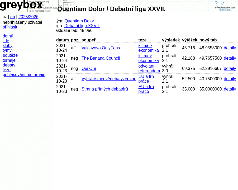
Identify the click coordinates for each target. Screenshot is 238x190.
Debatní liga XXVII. (82, 25)
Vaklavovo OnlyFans (101, 48)
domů (8, 36)
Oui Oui (89, 68)
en (12, 17)
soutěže (10, 55)
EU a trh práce (146, 78)
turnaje (9, 60)
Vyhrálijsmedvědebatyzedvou (109, 79)
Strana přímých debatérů (105, 89)
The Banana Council (101, 58)
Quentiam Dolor (79, 21)
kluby (7, 45)
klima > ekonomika (149, 48)
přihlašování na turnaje (24, 74)
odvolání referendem (149, 68)
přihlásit (10, 27)
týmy (7, 50)
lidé (6, 41)
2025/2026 (28, 17)
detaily (230, 48)
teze (7, 70)
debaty (9, 65)
